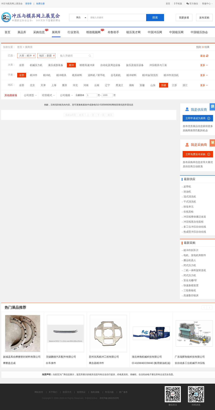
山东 (152, 85)
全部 (21, 65)
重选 (204, 56)
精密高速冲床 (87, 65)
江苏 (174, 85)
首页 (168, 3)
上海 (53, 85)
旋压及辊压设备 (135, 65)
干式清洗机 (190, 201)
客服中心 (206, 3)
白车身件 (51, 363)
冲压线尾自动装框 (194, 221)
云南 (96, 85)
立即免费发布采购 (195, 154)
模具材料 (77, 75)
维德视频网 (93, 32)
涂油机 (187, 191)
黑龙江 (119, 85)
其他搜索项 (10, 95)
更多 (204, 65)
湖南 (131, 85)
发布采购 (204, 17)
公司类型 (30, 95)
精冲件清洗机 (171, 75)
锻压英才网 (133, 32)
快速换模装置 (191, 285)
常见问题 (109, 392)
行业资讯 (73, 32)
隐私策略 (95, 392)
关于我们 (53, 392)
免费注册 (40, 3)
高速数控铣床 (191, 295)
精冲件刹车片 (191, 250)
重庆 (64, 85)
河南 (86, 85)
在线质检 (189, 211)
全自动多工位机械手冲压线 (190, 363)
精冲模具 (61, 75)
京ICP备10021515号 (109, 398)
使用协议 (81, 392)
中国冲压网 (155, 32)
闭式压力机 (190, 265)
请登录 (28, 3)
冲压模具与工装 (158, 65)
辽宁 (107, 85)
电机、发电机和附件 (195, 255)
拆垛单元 (189, 206)
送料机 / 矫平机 (96, 75)
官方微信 (192, 3)
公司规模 (66, 95)
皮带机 (187, 186)
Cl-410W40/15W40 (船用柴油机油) (151, 363)
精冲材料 (131, 75)
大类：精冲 (25, 55)
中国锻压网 (176, 32)
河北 (75, 85)
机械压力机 (36, 65)
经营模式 (48, 95)
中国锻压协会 (199, 32)
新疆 (163, 85)
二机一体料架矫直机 (195, 270)
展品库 (22, 32)
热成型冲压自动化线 (195, 231)
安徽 (142, 85)
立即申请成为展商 (195, 118)
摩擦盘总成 (9, 363)
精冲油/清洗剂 (150, 75)
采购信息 (39, 32)
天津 (43, 85)
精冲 (71, 65)
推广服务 (123, 392)
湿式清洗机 (190, 196)
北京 (32, 85)
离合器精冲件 (96, 363)
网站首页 (39, 392)
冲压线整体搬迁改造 (195, 216)
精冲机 (47, 75)
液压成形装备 (55, 65)
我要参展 (184, 17)
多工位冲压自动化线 (195, 226)
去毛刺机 (116, 75)
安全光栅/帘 (190, 280)
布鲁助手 (113, 32)
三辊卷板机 (190, 290)
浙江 (185, 85)
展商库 (56, 32)
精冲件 (33, 75)
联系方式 (67, 392)
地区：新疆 (45, 55)
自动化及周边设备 (110, 65)
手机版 (178, 3)
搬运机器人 (190, 260)
